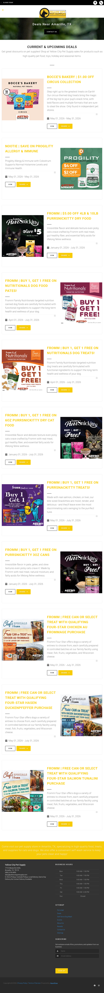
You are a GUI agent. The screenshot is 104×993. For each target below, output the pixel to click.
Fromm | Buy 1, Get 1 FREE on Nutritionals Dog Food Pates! (31, 286)
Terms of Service (34, 983)
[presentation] (67, 962)
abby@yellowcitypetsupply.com (16, 875)
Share (65, 126)
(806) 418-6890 (10, 873)
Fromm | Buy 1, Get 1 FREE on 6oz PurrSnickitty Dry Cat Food (31, 420)
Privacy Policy (22, 983)
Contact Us (52, 32)
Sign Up (61, 971)
